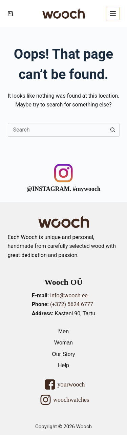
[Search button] (113, 130)
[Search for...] (57, 130)
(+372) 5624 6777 (71, 304)
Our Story (63, 354)
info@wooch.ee (68, 295)
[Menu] (113, 13)
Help (63, 365)
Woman (63, 342)
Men (63, 331)
